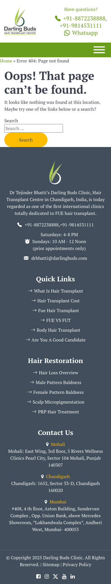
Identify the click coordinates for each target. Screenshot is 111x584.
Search (11, 120)
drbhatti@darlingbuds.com (59, 258)
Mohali (55, 444)
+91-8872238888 (80, 18)
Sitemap (51, 564)
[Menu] (99, 49)
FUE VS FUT (55, 320)
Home (6, 61)
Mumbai (55, 502)
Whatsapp (81, 33)
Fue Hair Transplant (55, 310)
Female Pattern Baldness (55, 392)
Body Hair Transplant (56, 330)
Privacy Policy (77, 564)
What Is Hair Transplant (55, 291)
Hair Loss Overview (55, 372)
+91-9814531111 (81, 25)
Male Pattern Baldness (55, 382)
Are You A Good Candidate (56, 340)
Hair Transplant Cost (55, 300)
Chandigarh (55, 476)
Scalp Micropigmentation (56, 402)
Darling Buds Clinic (63, 557)
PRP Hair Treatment (55, 412)
